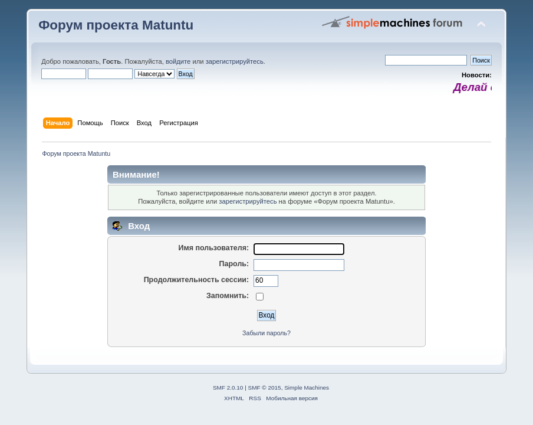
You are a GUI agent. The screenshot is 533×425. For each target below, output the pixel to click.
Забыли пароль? (266, 332)
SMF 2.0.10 (228, 387)
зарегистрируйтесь (235, 61)
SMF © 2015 (264, 387)
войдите (178, 61)
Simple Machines (306, 387)
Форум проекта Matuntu (115, 25)
